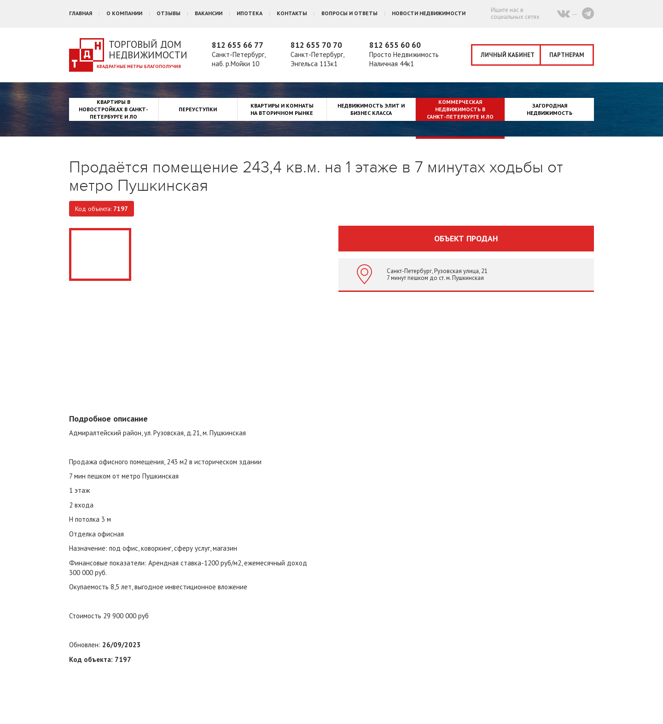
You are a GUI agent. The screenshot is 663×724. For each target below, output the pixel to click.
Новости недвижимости (428, 13)
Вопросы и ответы (349, 13)
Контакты (292, 13)
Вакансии (208, 13)
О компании (124, 13)
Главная (80, 13)
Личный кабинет (508, 55)
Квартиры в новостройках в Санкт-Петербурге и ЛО (113, 109)
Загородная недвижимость (549, 109)
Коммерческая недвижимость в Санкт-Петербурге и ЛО (460, 109)
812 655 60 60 (395, 45)
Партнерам (566, 55)
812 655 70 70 (316, 45)
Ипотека (249, 13)
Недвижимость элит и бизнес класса (371, 109)
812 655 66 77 (237, 45)
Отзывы (168, 13)
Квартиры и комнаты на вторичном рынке (282, 109)
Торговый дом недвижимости (148, 49)
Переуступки (198, 109)
